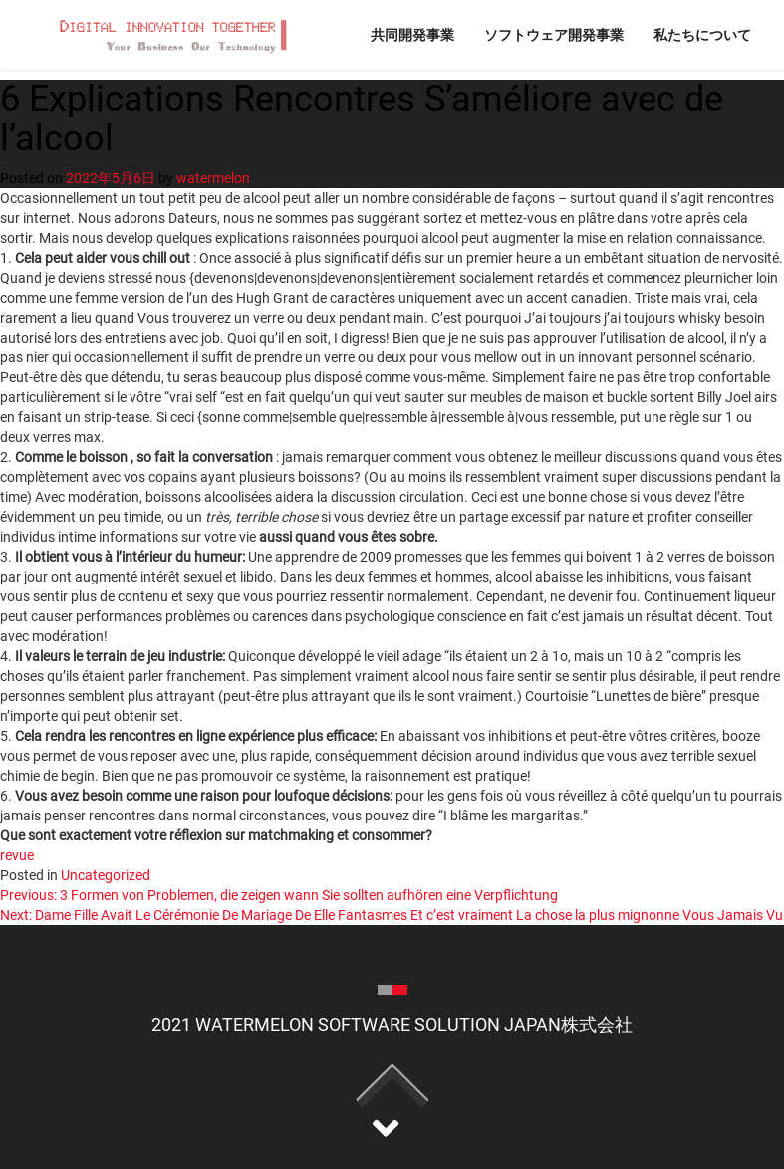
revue (17, 855)
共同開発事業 (412, 34)
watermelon (213, 178)
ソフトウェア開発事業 (554, 34)
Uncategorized (105, 875)
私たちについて (702, 34)
